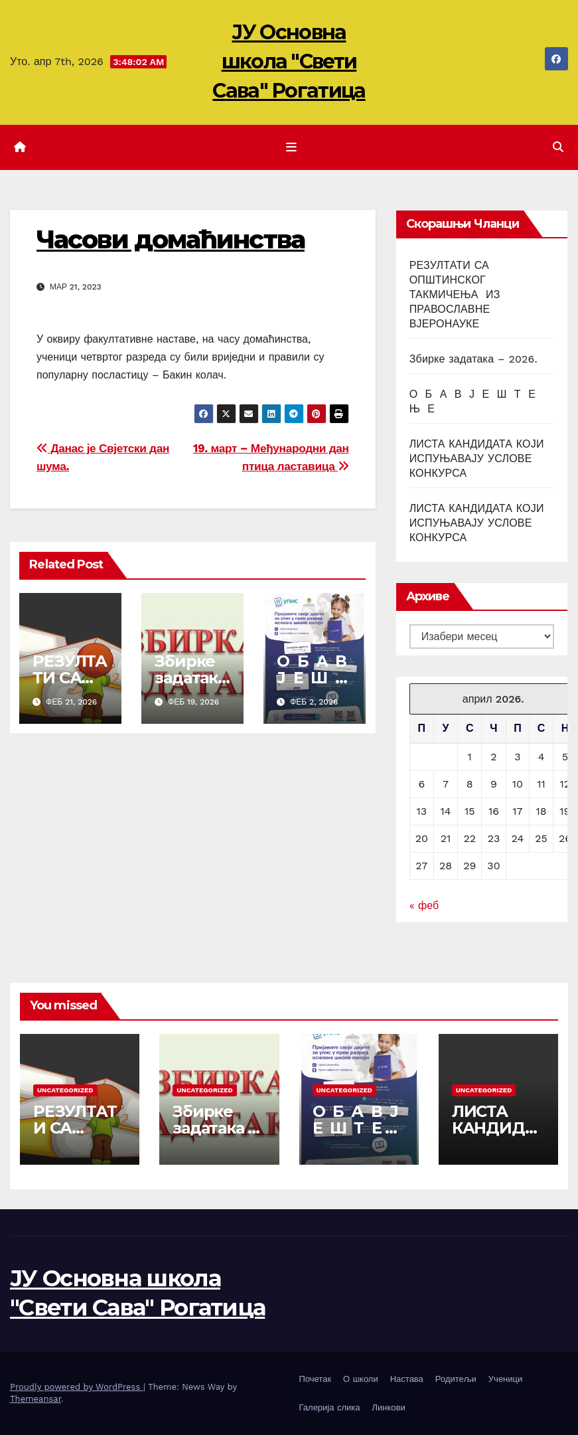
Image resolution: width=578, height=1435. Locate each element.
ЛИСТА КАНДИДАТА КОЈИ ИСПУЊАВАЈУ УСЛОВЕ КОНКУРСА (476, 458)
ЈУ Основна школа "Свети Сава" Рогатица (288, 61)
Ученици (505, 1379)
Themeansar (35, 1399)
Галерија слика (329, 1407)
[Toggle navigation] (291, 147)
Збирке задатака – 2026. (190, 677)
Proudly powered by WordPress (76, 1387)
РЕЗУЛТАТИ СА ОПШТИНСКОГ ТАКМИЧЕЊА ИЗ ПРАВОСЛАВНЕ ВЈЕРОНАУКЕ (454, 294)
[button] (558, 147)
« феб (424, 905)
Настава (406, 1379)
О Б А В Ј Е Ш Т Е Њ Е (313, 677)
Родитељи (455, 1379)
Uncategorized (65, 1090)
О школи (360, 1379)
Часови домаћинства (170, 239)
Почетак (315, 1379)
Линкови (388, 1407)
